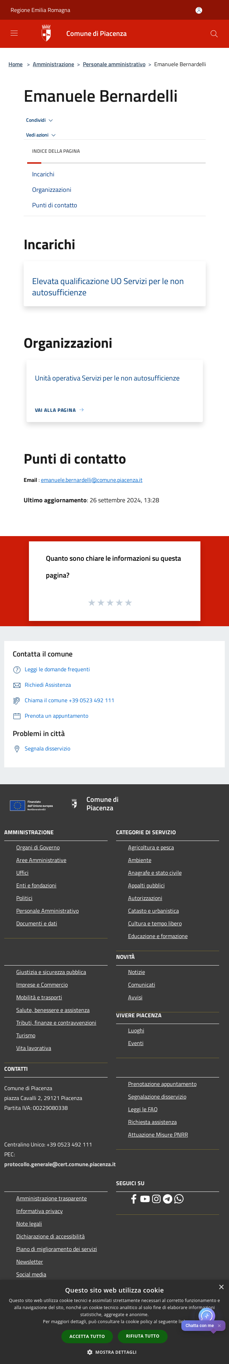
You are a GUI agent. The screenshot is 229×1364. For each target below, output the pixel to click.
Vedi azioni (42, 135)
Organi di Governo (38, 847)
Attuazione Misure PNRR (158, 1134)
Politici (24, 898)
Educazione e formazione (158, 936)
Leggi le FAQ (143, 1109)
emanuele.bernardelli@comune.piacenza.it (92, 480)
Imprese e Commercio (42, 984)
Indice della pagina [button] (56, 151)
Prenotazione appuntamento (162, 1084)
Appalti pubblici (146, 885)
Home (15, 64)
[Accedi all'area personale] (199, 10)
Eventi (136, 1043)
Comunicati (141, 984)
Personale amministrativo (114, 64)
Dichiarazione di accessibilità (50, 1236)
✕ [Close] (219, 1326)
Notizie (136, 972)
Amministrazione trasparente (51, 1198)
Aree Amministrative (41, 860)
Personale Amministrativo (47, 910)
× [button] (221, 1287)
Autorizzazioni (145, 898)
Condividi (40, 120)
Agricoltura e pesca (151, 847)
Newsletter (29, 1261)
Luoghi (136, 1030)
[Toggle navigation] (14, 33)
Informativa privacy (39, 1211)
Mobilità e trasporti (39, 997)
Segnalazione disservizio (157, 1096)
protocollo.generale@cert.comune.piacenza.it (60, 1164)
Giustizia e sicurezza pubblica (51, 972)
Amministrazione (53, 64)
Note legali (29, 1223)
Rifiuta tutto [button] (142, 1336)
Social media (31, 1274)
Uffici (22, 872)
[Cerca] (214, 34)
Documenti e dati (36, 923)
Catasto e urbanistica (153, 910)
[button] (114, 1352)
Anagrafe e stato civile (155, 872)
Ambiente (139, 860)
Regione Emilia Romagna (40, 10)
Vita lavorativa (33, 1048)
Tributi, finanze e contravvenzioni (56, 1022)
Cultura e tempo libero (155, 923)
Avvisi (135, 997)
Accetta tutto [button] (87, 1336)
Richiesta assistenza (152, 1122)
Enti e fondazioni (36, 885)
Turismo (25, 1035)
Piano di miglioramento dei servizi (56, 1249)
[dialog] (114, 1322)
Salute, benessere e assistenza (53, 1010)
